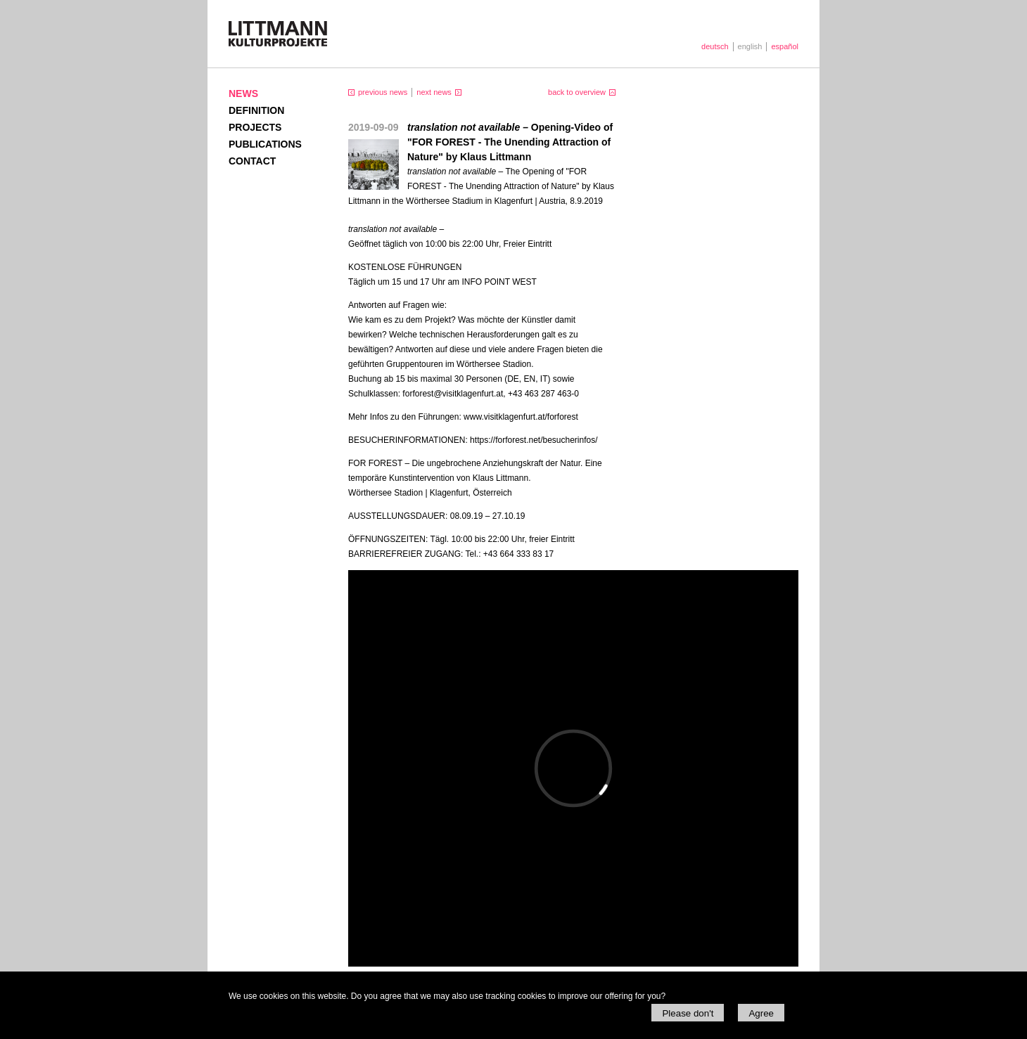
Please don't (687, 1013)
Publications (265, 144)
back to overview (577, 92)
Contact (252, 161)
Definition (256, 110)
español (784, 46)
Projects (255, 127)
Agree (761, 1013)
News (243, 93)
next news (434, 92)
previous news (382, 92)
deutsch (715, 46)
